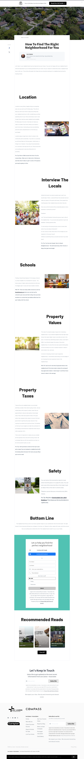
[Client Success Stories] (57, 637)
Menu (65, 9)
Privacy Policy (73, 746)
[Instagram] (17, 717)
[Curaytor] (14, 724)
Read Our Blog (41, 723)
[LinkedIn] (12, 717)
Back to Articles (25, 37)
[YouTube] (15, 717)
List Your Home (30, 734)
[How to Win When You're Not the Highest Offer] (26, 637)
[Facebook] (8, 717)
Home (27, 719)
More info (59, 756)
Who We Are (29, 721)
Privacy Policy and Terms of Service (51, 690)
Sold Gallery (40, 736)
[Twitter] (10, 717)
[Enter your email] (38, 681)
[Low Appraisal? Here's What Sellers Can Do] (42, 637)
